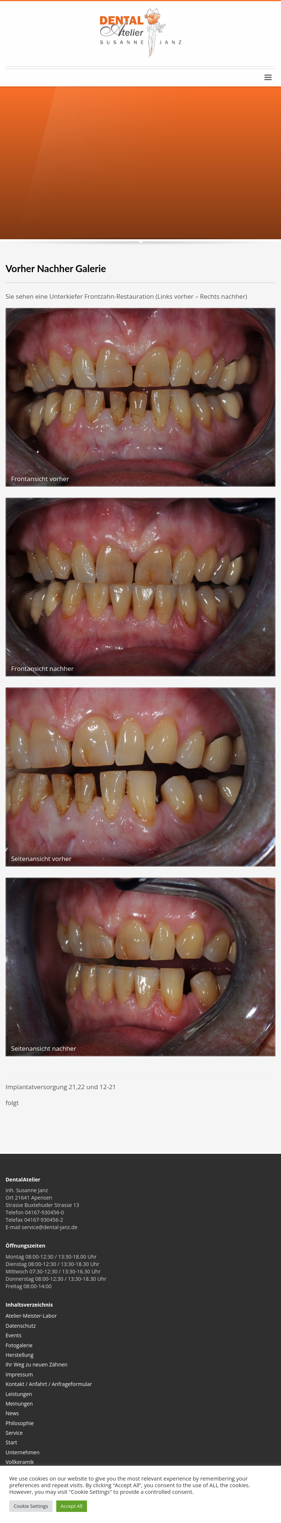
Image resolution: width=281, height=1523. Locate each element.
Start (11, 1442)
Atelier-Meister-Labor (31, 1315)
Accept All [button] (72, 1506)
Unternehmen (23, 1452)
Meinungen (19, 1403)
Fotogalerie (19, 1345)
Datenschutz (21, 1325)
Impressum (19, 1374)
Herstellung (19, 1354)
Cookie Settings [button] (31, 1506)
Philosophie (20, 1423)
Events (13, 1335)
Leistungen (19, 1393)
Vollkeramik (20, 1461)
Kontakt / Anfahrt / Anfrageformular (49, 1383)
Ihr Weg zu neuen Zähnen (36, 1364)
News (12, 1413)
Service (14, 1432)
